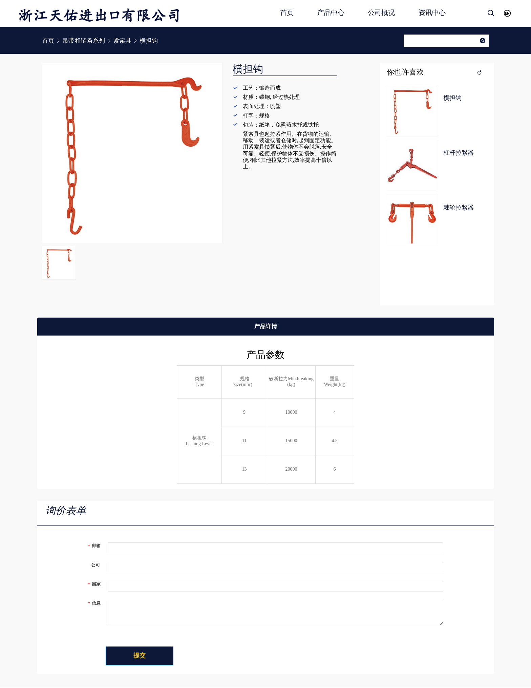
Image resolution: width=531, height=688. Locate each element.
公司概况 (381, 12)
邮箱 (94, 545)
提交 (147, 656)
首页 (287, 12)
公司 (94, 564)
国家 (94, 583)
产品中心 (330, 12)
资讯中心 (432, 12)
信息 (94, 603)
